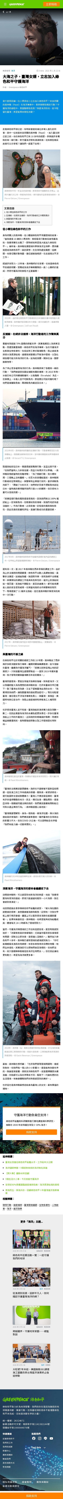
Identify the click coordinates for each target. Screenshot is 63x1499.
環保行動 (7, 1204)
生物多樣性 (44, 1204)
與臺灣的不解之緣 (13, 218)
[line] (45, 1438)
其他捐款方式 (9, 1462)
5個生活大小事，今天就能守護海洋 (22, 1179)
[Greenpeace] (16, 7)
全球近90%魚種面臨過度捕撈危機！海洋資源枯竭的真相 (32, 1184)
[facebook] (34, 1438)
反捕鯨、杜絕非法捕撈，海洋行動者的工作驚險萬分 (27, 215)
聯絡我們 (7, 1458)
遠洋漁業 (17, 1208)
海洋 (13, 70)
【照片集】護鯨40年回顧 (17, 1173)
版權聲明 (27, 1482)
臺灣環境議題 (30, 1204)
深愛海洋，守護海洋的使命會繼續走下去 (23, 222)
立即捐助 (51, 4)
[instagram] (39, 1438)
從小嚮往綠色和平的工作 (16, 212)
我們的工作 (8, 1442)
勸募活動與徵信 (11, 1486)
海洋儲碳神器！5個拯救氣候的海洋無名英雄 (26, 1167)
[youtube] (51, 1438)
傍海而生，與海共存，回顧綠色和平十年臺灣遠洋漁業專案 (32, 1191)
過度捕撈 (17, 1204)
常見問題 (7, 1466)
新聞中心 (7, 1450)
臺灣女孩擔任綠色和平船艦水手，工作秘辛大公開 (29, 1162)
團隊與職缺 (8, 1454)
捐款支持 (31, 1132)
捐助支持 (31, 1496)
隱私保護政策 (10, 1482)
